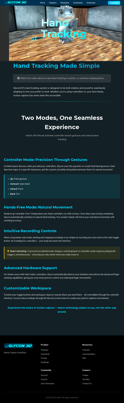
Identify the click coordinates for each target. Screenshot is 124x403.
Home (42, 3)
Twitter (85, 375)
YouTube (86, 379)
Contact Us (87, 383)
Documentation (88, 354)
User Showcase (47, 383)
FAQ (84, 358)
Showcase (64, 3)
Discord (44, 375)
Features (53, 3)
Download (91, 3)
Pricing (44, 358)
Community (78, 3)
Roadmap (45, 362)
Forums (44, 379)
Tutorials (86, 350)
